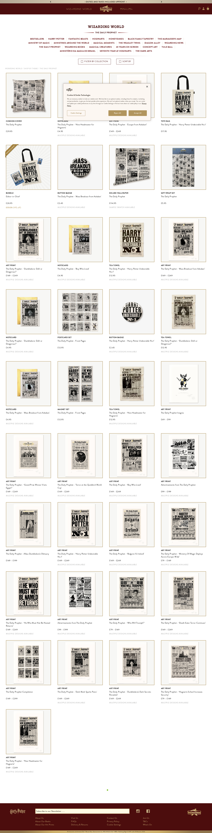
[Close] (147, 87)
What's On (147, 824)
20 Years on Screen (127, 47)
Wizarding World (13, 68)
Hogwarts (98, 38)
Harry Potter (56, 38)
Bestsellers (37, 38)
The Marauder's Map (170, 38)
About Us (39, 818)
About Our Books (42, 821)
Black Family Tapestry (141, 38)
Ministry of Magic (39, 42)
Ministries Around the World (71, 42)
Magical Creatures (100, 47)
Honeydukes (116, 38)
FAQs (73, 821)
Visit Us (74, 818)
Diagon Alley (152, 42)
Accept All (138, 113)
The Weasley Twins (129, 42)
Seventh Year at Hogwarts (115, 51)
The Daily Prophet (50, 47)
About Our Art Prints (44, 824)
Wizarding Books (75, 47)
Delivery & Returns (79, 824)
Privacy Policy (113, 821)
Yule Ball (167, 47)
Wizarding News (174, 42)
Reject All (117, 113)
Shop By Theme (31, 68)
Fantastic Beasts (78, 38)
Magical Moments (104, 42)
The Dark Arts (144, 51)
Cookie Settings (114, 824)
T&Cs (145, 821)
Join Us (146, 818)
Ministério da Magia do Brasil (78, 51)
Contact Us (112, 818)
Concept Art (150, 47)
